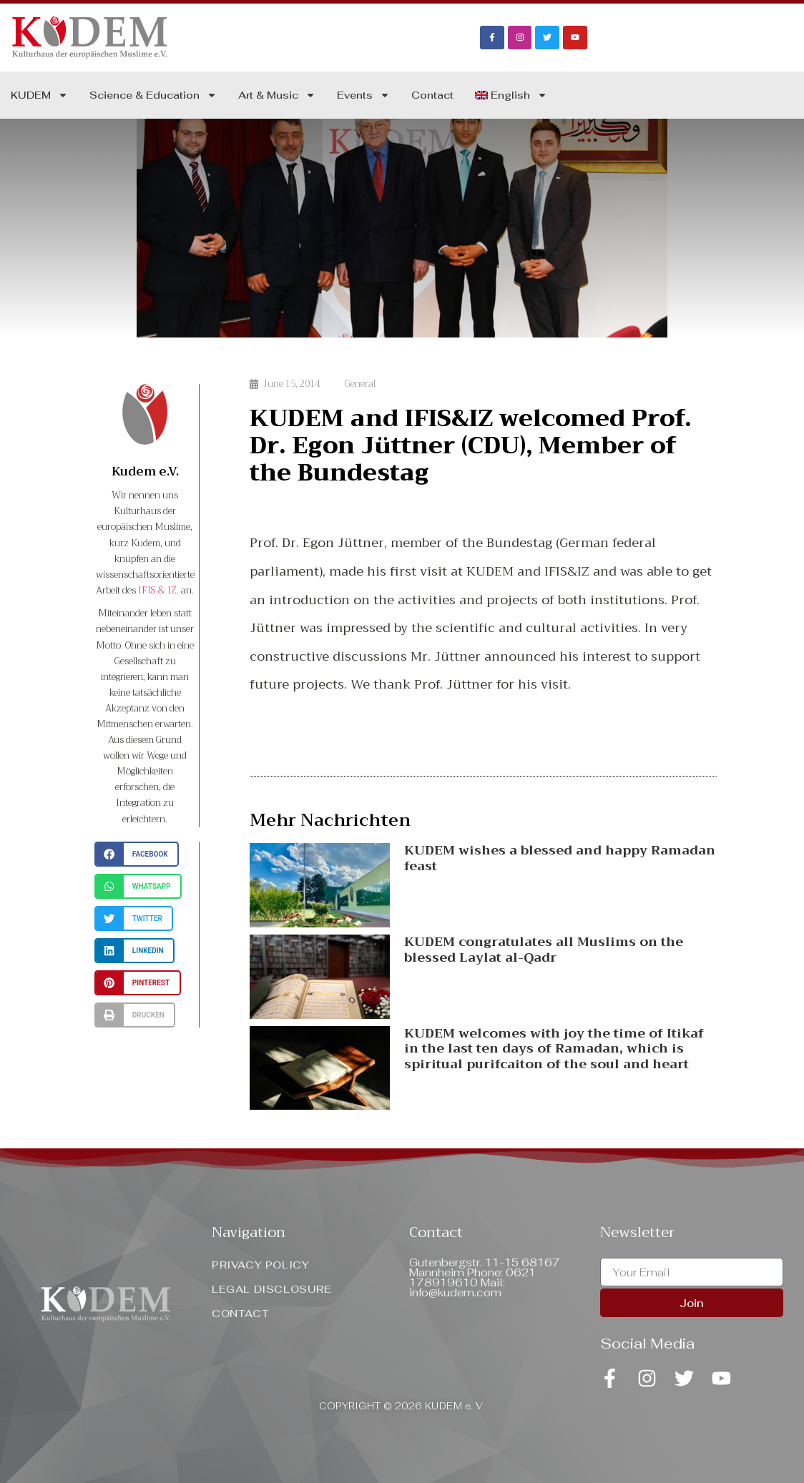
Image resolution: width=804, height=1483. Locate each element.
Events (363, 95)
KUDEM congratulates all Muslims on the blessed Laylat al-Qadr (543, 949)
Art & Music (276, 95)
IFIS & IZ (157, 590)
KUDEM (39, 95)
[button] (136, 854)
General (360, 383)
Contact (432, 95)
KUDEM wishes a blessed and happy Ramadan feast (559, 858)
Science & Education (153, 95)
